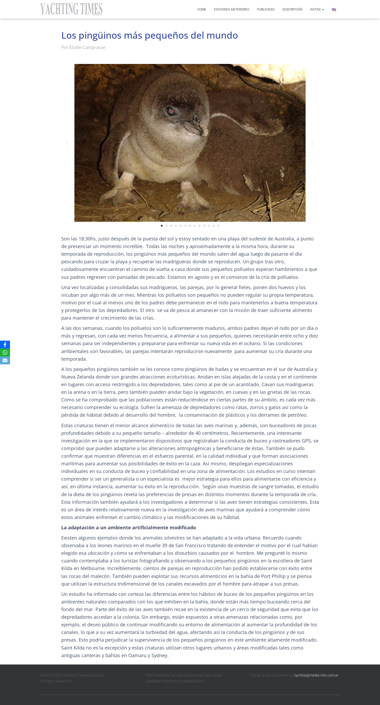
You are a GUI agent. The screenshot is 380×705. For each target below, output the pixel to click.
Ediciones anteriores (231, 9)
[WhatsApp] (5, 352)
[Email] (5, 360)
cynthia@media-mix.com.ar (316, 675)
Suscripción (292, 9)
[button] (67, 143)
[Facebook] (5, 345)
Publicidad (266, 9)
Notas (317, 9)
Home (201, 9)
